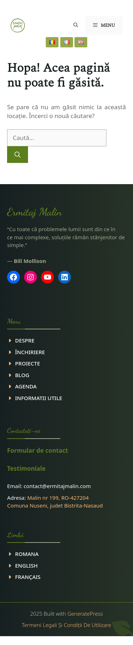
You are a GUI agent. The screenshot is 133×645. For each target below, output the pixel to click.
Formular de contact (37, 450)
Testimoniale (26, 468)
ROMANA (27, 553)
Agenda (26, 386)
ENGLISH (26, 565)
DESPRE (25, 340)
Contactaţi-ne (23, 430)
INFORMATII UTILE (38, 397)
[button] (75, 25)
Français (28, 576)
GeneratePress (85, 613)
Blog (22, 375)
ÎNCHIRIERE (30, 352)
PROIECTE (27, 363)
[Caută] (17, 154)
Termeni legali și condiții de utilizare (66, 624)
